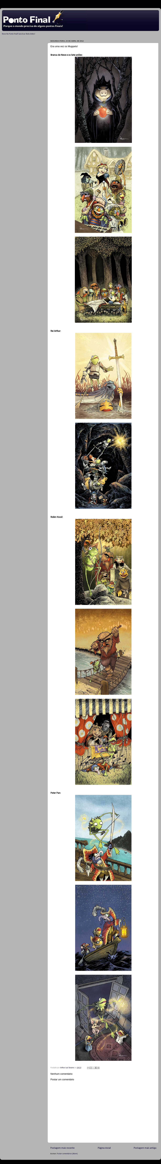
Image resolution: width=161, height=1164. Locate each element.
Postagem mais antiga (145, 1148)
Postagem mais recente (62, 1148)
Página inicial (104, 1148)
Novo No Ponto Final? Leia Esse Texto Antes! (18, 34)
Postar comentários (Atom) (67, 1154)
